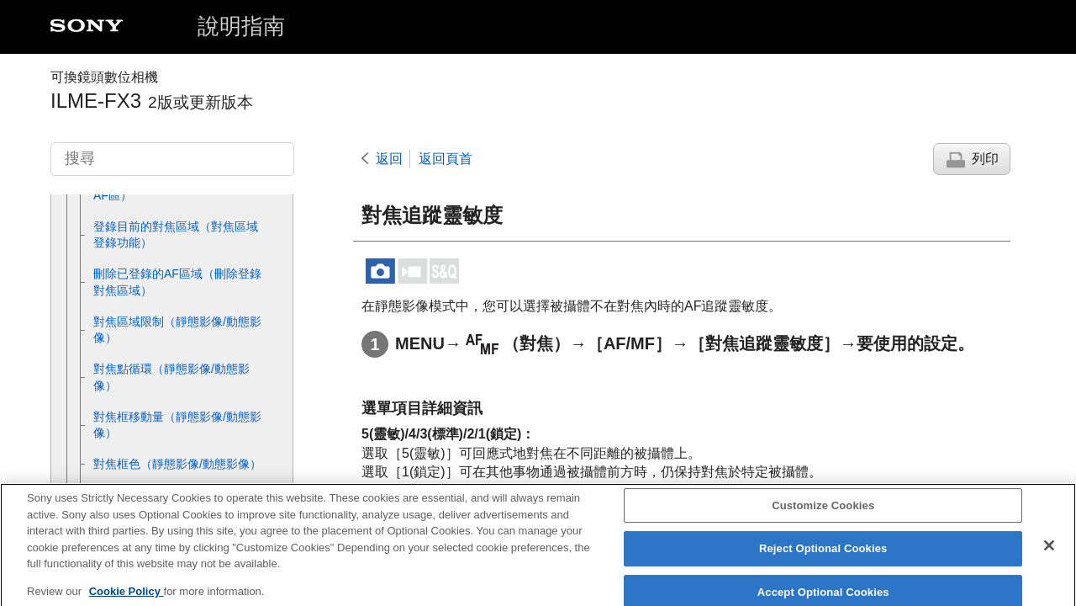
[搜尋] (172, 159)
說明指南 (241, 26)
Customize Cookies (823, 514)
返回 (389, 159)
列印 (985, 159)
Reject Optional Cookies (823, 557)
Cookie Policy (126, 599)
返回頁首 (445, 159)
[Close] (1049, 553)
